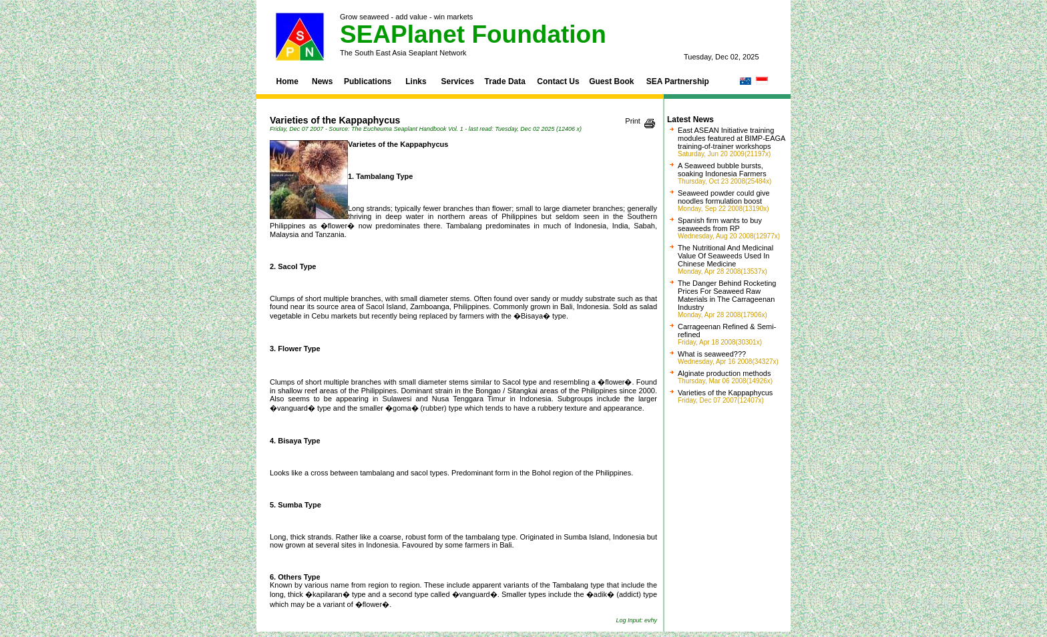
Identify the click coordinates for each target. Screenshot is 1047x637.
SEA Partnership (677, 81)
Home (287, 81)
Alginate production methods (724, 373)
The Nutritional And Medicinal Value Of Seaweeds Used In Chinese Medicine (725, 256)
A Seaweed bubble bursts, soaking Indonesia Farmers (722, 170)
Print (632, 121)
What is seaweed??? (712, 354)
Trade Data (505, 81)
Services (457, 81)
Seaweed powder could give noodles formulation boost (724, 197)
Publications (367, 81)
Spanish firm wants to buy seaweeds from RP (720, 224)
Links (415, 81)
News (322, 81)
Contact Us (558, 81)
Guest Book (611, 81)
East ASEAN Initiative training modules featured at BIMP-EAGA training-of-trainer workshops (731, 138)
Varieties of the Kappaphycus (725, 393)
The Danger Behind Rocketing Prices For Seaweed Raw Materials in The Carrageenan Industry (727, 295)
